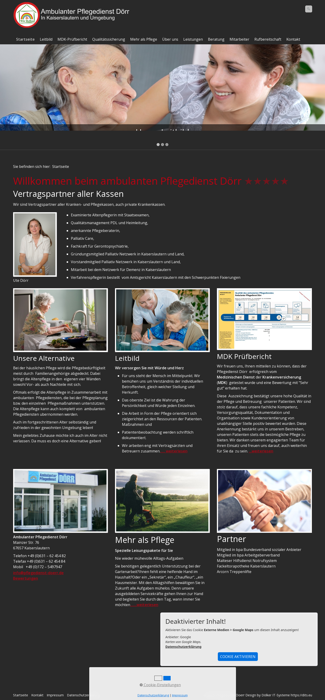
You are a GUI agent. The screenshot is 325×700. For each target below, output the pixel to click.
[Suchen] (308, 9)
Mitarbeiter (239, 39)
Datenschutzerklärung (183, 646)
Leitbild (46, 39)
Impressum (55, 695)
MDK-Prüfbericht (72, 39)
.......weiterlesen (144, 604)
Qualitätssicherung (108, 39)
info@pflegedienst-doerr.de (38, 572)
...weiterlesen (261, 451)
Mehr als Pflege (143, 39)
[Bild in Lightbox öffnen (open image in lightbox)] (35, 244)
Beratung (216, 39)
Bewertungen (25, 578)
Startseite (25, 39)
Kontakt (293, 39)
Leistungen (193, 39)
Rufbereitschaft (267, 39)
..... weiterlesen (173, 451)
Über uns (170, 39)
